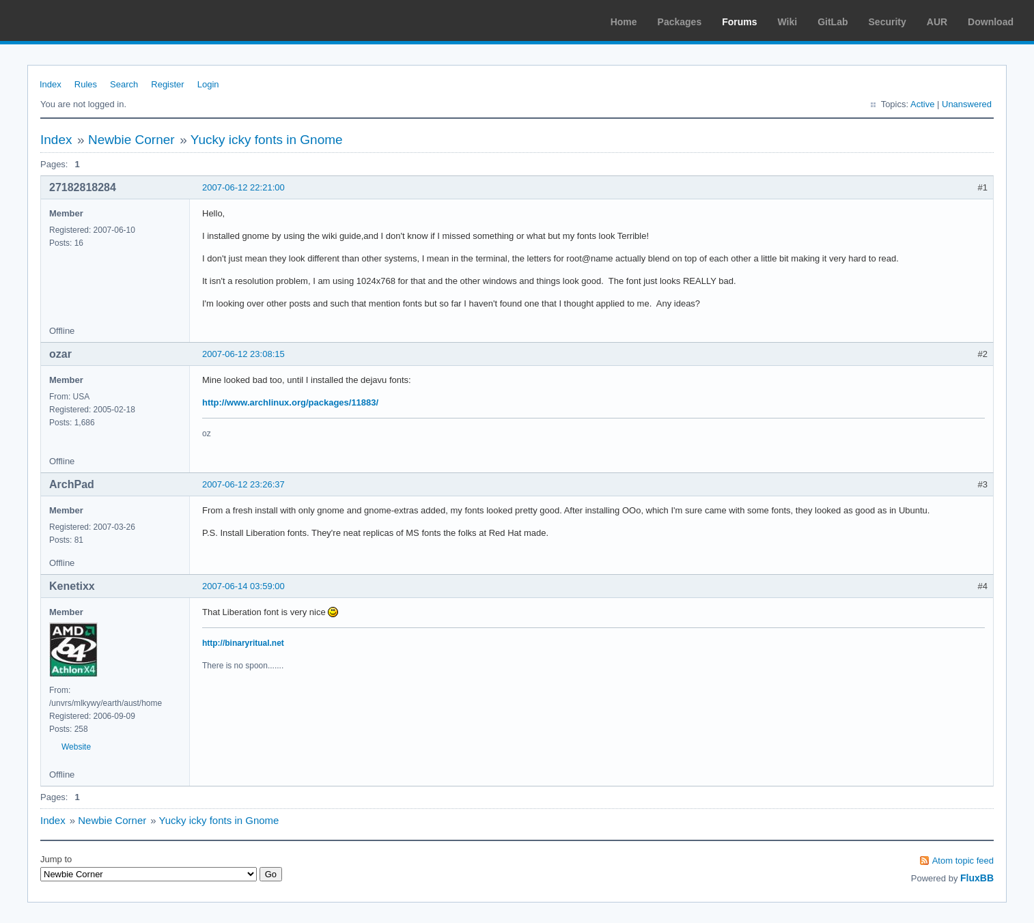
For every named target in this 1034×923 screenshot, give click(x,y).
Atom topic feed (963, 860)
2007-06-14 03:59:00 (243, 586)
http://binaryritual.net (243, 643)
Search (124, 84)
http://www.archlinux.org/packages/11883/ (290, 402)
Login (208, 84)
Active (922, 104)
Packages (680, 21)
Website (76, 747)
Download (991, 21)
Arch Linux (75, 20)
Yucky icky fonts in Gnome (267, 139)
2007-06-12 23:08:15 (243, 354)
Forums (739, 21)
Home (624, 21)
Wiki (788, 21)
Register (167, 84)
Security (887, 21)
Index (50, 84)
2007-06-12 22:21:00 (243, 187)
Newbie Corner (131, 139)
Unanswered (967, 104)
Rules (85, 84)
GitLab (833, 21)
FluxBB (977, 877)
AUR (937, 21)
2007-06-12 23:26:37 (243, 484)
